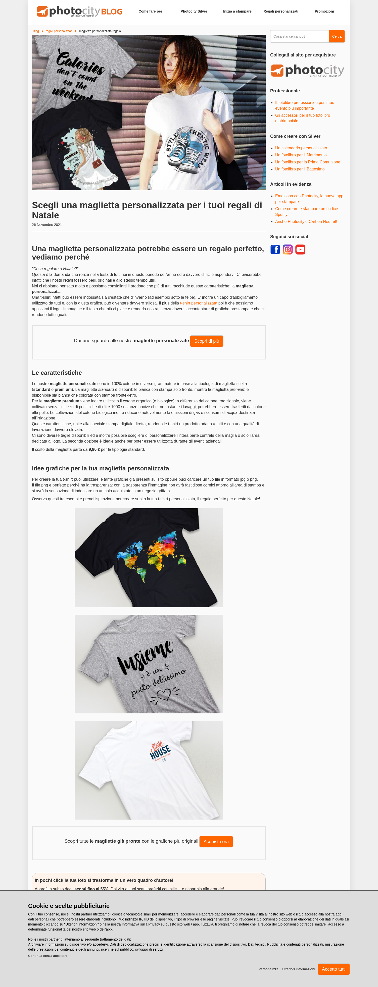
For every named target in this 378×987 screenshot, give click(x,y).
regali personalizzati (59, 31)
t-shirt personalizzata (198, 303)
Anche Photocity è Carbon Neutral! (306, 221)
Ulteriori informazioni (298, 969)
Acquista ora (216, 841)
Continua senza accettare (48, 956)
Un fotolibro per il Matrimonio (301, 155)
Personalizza (268, 969)
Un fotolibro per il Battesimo (300, 169)
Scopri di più (206, 341)
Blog (36, 31)
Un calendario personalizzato (301, 148)
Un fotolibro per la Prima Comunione (307, 162)
